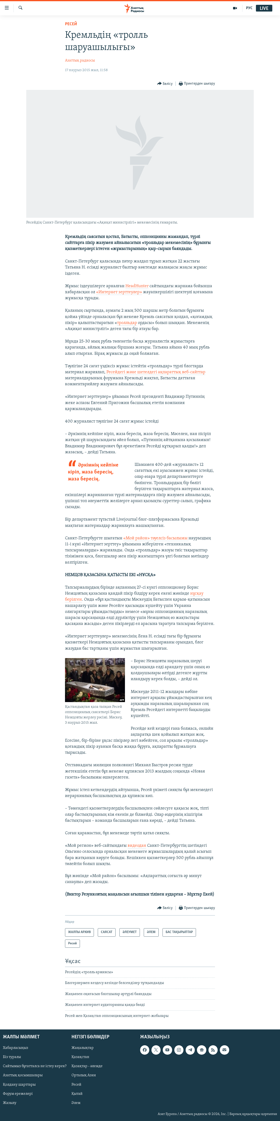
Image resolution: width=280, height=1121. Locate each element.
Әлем (76, 1103)
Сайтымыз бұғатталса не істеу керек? (34, 1066)
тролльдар (127, 323)
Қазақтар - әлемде (87, 1066)
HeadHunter (137, 286)
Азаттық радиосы (80, 60)
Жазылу (9, 1103)
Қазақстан (80, 1057)
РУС (249, 8)
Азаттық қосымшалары (23, 1075)
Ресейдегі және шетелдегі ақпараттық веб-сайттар (155, 372)
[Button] (165, 84)
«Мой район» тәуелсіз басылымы (156, 538)
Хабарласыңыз (15, 1048)
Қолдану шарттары (19, 1085)
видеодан (137, 845)
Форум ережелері (18, 1094)
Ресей (71, 24)
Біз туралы (12, 1057)
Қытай (77, 1094)
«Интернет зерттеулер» (119, 292)
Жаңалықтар (83, 1048)
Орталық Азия (84, 1075)
